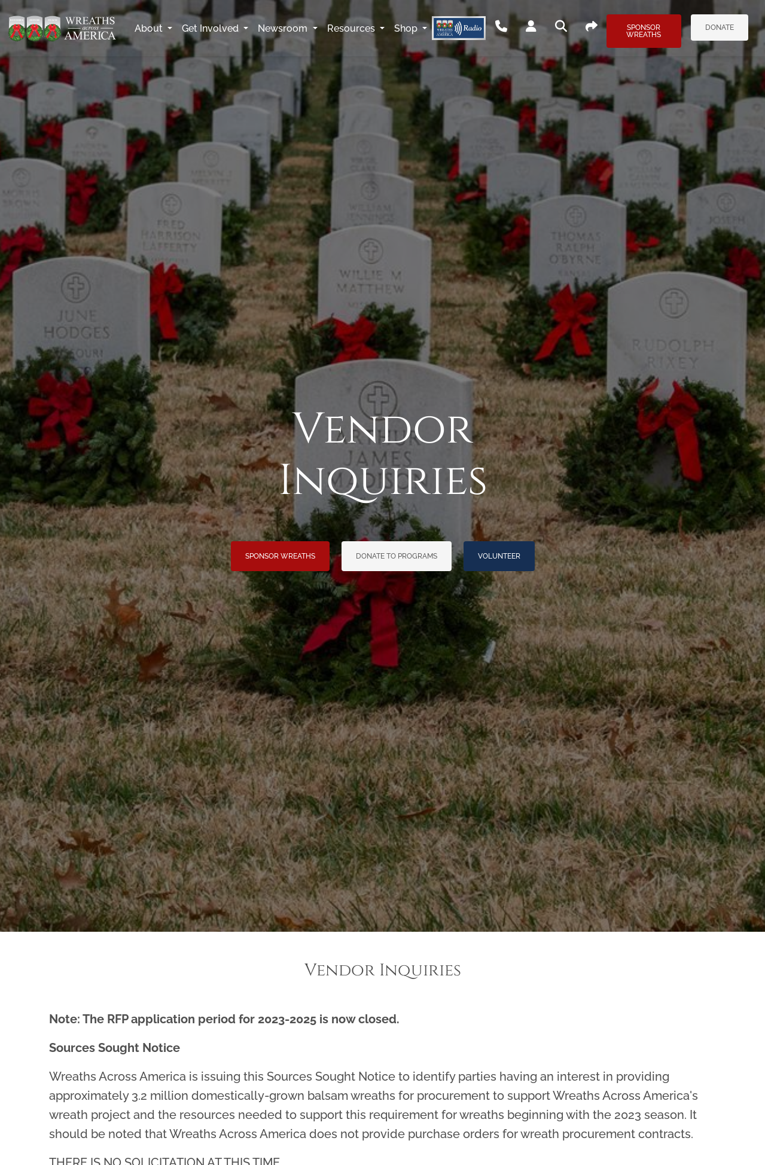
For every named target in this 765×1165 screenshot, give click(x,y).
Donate (719, 27)
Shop (407, 28)
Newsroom (284, 28)
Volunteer (499, 556)
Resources (352, 28)
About (150, 28)
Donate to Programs (396, 556)
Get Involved (211, 28)
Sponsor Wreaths (643, 31)
